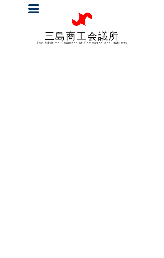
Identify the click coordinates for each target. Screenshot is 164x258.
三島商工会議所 (82, 38)
